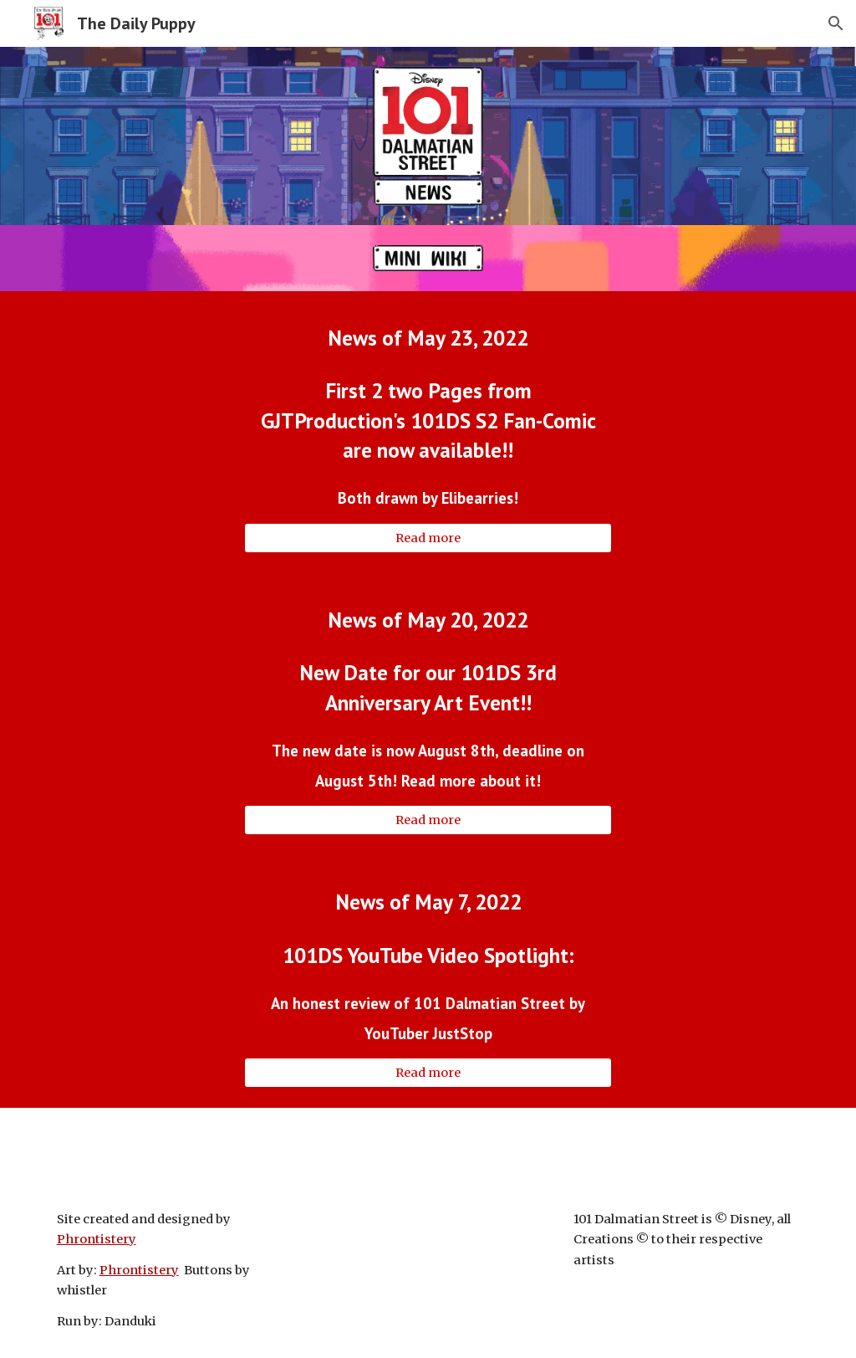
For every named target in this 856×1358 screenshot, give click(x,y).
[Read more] (428, 537)
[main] (428, 337)
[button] (836, 23)
